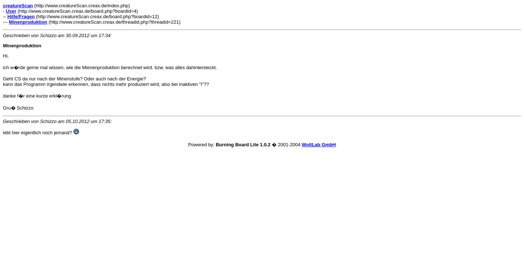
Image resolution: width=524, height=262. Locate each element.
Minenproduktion (28, 22)
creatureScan (18, 5)
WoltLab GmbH (319, 144)
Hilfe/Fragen (21, 16)
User (11, 11)
